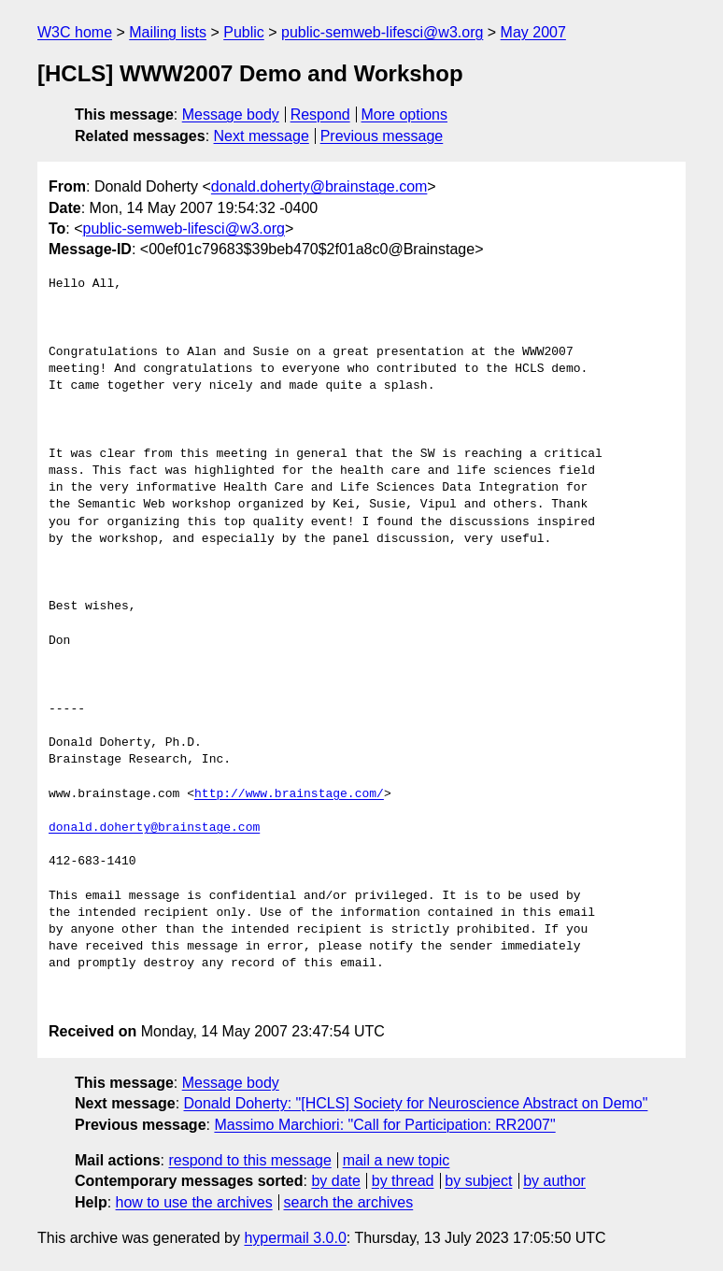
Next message (261, 136)
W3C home (74, 32)
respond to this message (249, 1160)
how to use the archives (194, 1202)
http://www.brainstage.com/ (289, 794)
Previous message (382, 136)
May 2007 (533, 32)
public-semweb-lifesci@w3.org (382, 32)
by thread (403, 1181)
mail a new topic (396, 1160)
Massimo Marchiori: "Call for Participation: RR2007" (384, 1125)
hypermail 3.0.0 (295, 1238)
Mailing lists (167, 32)
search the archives (349, 1202)
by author (554, 1181)
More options (405, 114)
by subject (478, 1181)
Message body (230, 114)
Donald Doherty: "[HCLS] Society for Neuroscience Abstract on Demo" (416, 1103)
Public (243, 32)
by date (335, 1181)
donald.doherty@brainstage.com (319, 186)
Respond (320, 114)
